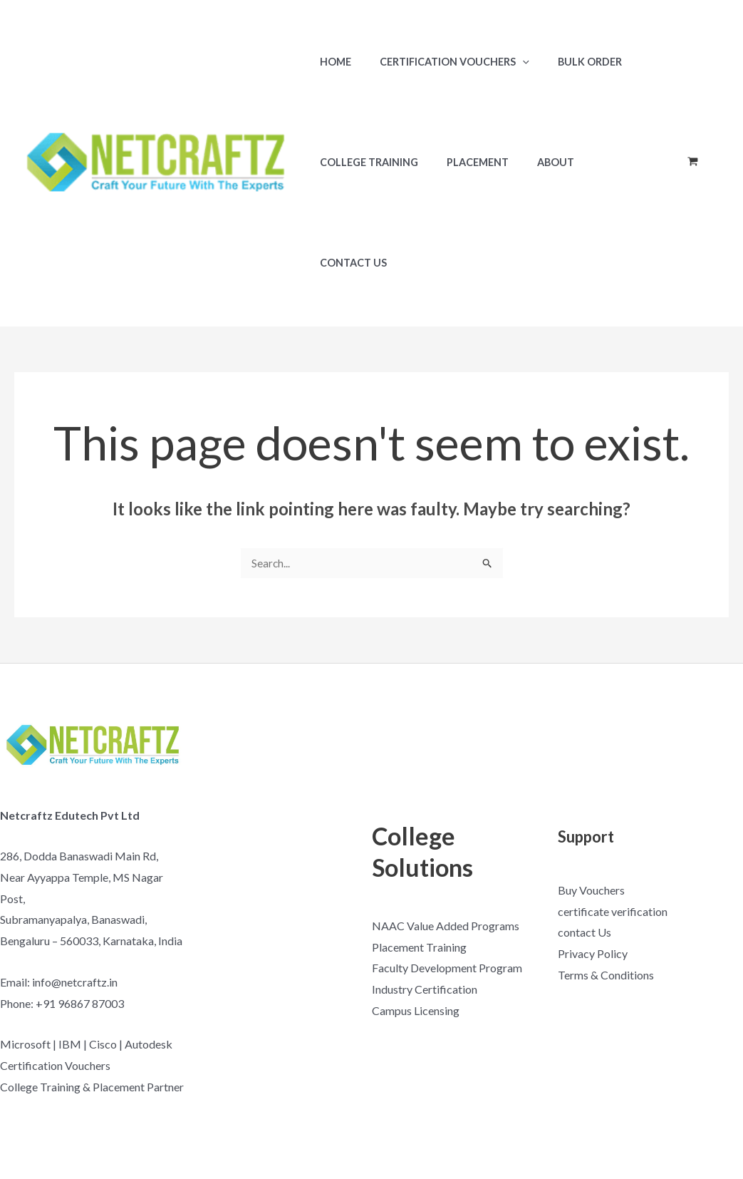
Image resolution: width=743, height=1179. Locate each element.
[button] (510, 62)
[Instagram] (690, 1118)
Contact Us (608, 162)
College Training (365, 162)
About (535, 162)
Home (331, 62)
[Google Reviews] (725, 1118)
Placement (466, 162)
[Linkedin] (727, 1149)
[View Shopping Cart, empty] (692, 112)
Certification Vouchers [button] (442, 62)
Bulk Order (570, 62)
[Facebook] (621, 1118)
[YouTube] (655, 1118)
